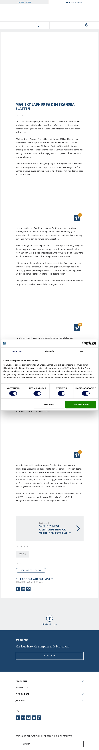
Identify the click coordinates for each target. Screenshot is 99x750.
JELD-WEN (20, 700)
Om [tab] (81, 351)
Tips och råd (23, 694)
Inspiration (22, 687)
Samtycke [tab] (17, 351)
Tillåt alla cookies (80, 404)
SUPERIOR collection (30, 570)
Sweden (23, 744)
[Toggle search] (37, 25)
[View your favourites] (61, 25)
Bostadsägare (24, 2)
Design (22, 554)
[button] (77, 218)
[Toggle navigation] (12, 25)
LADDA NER (49, 656)
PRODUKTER (22, 681)
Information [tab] (49, 351)
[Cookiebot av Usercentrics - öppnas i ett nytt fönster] (84, 343)
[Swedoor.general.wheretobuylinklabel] (86, 25)
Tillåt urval (49, 404)
